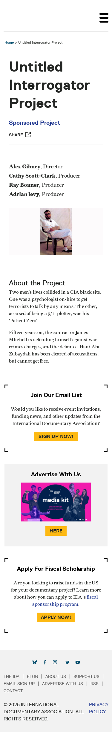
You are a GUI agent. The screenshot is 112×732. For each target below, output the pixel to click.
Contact (13, 691)
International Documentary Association (14, 15)
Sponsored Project (34, 122)
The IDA (11, 676)
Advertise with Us (62, 684)
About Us (55, 676)
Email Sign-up (19, 684)
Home (9, 42)
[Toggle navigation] (103, 15)
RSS (94, 684)
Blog (32, 676)
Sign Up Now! (56, 436)
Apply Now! (56, 617)
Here (56, 531)
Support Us (86, 676)
